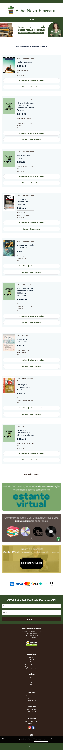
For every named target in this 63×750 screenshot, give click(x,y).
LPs (32, 683)
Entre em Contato (31, 709)
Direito (23, 426)
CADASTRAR (31, 619)
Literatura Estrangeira (28, 58)
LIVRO (18, 58)
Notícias (31, 659)
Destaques (31, 687)
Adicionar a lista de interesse (31, 87)
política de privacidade (41, 741)
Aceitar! (31, 747)
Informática (25, 335)
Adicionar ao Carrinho (37, 80)
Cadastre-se (31, 723)
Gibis (31, 685)
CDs (31, 679)
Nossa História (31, 657)
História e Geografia (27, 284)
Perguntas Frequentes (31, 667)
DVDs (31, 681)
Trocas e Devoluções (31, 669)
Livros (31, 677)
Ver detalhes (23, 80)
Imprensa (31, 661)
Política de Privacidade (31, 665)
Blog (31, 663)
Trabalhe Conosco (31, 711)
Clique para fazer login (31, 721)
